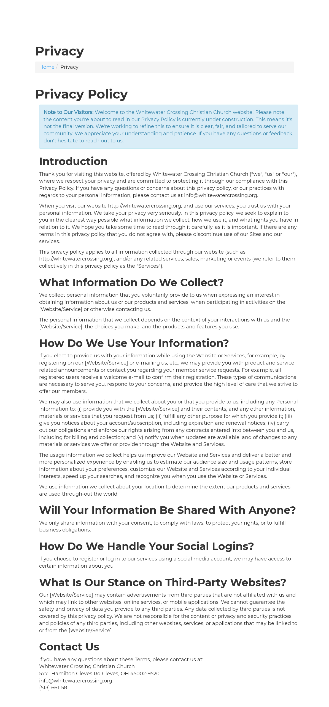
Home (47, 67)
